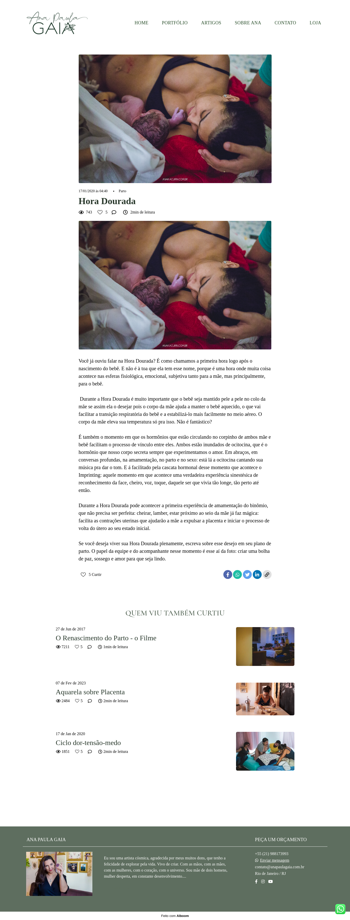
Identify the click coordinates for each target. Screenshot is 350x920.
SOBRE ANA (248, 22)
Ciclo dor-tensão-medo (88, 743)
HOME (141, 22)
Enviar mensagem (274, 860)
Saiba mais (121, 888)
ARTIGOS (211, 22)
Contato (269, 897)
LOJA (315, 22)
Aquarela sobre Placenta (90, 692)
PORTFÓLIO (175, 22)
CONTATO (285, 22)
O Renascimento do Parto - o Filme (106, 638)
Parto (122, 191)
